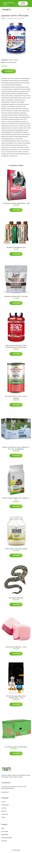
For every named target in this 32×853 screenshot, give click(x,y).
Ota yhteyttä (4, 831)
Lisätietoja (9, 71)
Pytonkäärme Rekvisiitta (16, 598)
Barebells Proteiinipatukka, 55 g (16, 247)
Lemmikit (3, 808)
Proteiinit (15, 60)
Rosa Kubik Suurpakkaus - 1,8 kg (16, 647)
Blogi (2, 828)
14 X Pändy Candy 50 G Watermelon (16, 747)
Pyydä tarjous (23, 3)
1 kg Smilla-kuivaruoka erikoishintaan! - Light (16, 203)
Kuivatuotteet (5, 805)
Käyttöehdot (4, 834)
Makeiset (3, 811)
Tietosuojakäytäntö (6, 837)
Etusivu (3, 18)
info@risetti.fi (5, 792)
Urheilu (10, 60)
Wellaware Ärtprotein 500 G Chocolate (16, 296)
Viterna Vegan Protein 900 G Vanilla (16, 549)
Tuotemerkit (4, 814)
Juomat (3, 801)
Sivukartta (4, 841)
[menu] (28, 9)
